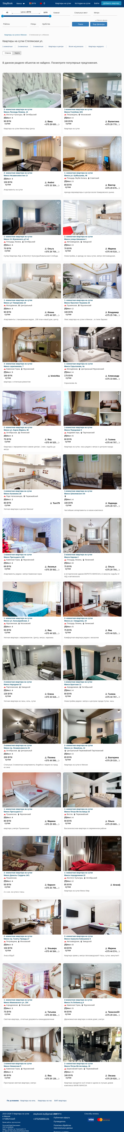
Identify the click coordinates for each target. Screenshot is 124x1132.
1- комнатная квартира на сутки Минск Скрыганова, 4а (78, 365)
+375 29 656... (52, 1015)
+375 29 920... (112, 1079)
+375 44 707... (112, 442)
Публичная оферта (62, 1118)
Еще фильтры (99, 24)
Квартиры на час (45, 1101)
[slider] (2, 16)
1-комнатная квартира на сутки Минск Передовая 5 (78, 428)
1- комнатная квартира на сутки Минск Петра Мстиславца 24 (78, 810)
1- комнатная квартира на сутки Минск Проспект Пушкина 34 (78, 301)
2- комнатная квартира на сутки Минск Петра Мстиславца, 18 (78, 1065)
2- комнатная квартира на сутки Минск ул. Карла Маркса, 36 (18, 428)
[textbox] (80, 12)
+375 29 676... (112, 188)
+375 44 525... (52, 442)
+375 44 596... (52, 760)
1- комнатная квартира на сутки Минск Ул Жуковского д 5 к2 (18, 238)
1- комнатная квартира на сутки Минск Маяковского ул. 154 (18, 1001)
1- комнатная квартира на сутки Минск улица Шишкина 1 (78, 238)
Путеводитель (60, 1121)
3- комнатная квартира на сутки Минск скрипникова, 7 (18, 365)
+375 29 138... (52, 1079)
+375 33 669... (112, 379)
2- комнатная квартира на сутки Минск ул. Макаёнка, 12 (78, 746)
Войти (96, 3)
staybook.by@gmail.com (45, 1114)
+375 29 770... (112, 124)
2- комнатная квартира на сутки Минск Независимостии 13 (18, 174)
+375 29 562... (52, 570)
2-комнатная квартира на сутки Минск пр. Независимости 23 (18, 746)
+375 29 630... (52, 124)
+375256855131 (41, 1119)
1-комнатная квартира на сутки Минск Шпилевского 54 (78, 492)
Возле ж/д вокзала (76, 46)
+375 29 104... (112, 1015)
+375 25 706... (52, 888)
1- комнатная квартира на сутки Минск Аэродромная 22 (78, 874)
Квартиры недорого (96, 46)
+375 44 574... (112, 951)
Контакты (58, 1114)
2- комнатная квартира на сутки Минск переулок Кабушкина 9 (78, 937)
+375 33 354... (52, 185)
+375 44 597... (52, 315)
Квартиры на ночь (27, 1101)
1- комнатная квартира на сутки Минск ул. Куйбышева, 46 (78, 174)
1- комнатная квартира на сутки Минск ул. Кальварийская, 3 (18, 619)
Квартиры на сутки (63, 3)
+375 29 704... (52, 252)
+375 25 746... (112, 315)
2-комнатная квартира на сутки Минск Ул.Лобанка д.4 (78, 1001)
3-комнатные (38, 46)
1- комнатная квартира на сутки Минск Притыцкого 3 (18, 810)
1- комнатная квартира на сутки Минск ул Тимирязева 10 (18, 301)
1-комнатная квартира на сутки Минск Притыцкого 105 (18, 556)
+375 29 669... (112, 824)
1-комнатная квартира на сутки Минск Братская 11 (78, 683)
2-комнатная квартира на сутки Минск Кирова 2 (78, 556)
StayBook (8, 3)
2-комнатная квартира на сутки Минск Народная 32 (18, 683)
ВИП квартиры (60, 1101)
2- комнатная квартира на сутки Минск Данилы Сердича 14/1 (18, 874)
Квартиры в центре (56, 46)
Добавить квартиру (111, 3)
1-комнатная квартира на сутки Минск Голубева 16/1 (78, 110)
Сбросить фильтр (101, 20)
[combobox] (61, 13)
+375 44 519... (112, 252)
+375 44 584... (52, 951)
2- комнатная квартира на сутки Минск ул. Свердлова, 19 (78, 619)
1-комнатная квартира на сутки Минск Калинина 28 (18, 492)
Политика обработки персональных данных (63, 1126)
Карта (17, 53)
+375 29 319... (112, 760)
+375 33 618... (52, 697)
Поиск (80, 24)
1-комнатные (7, 46)
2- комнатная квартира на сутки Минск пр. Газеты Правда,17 (18, 937)
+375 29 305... (52, 824)
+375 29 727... (112, 506)
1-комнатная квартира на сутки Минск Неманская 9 (18, 1065)
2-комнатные (23, 46)
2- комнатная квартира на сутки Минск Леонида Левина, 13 (18, 110)
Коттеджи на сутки (82, 3)
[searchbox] (61, 13)
